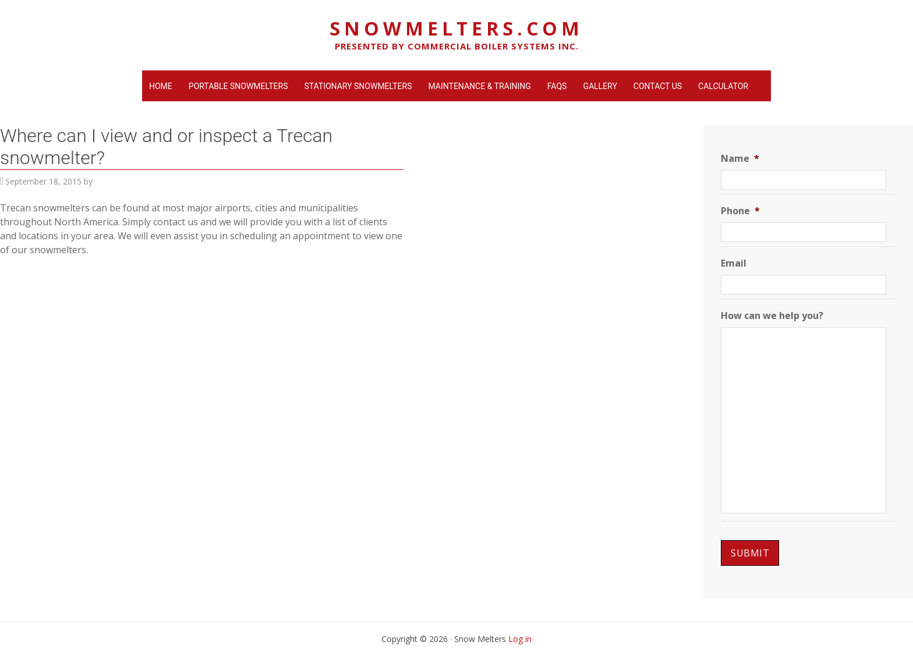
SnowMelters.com (456, 28)
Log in (520, 638)
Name (740, 159)
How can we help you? (772, 316)
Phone (740, 211)
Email (733, 263)
